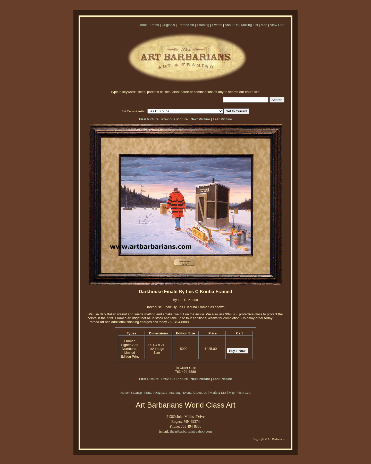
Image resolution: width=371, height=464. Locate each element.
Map (264, 25)
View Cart (277, 25)
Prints (154, 25)
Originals (168, 25)
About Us (231, 25)
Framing (203, 25)
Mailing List (249, 25)
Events (217, 25)
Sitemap (136, 392)
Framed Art (186, 25)
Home (143, 25)
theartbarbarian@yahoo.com (191, 431)
